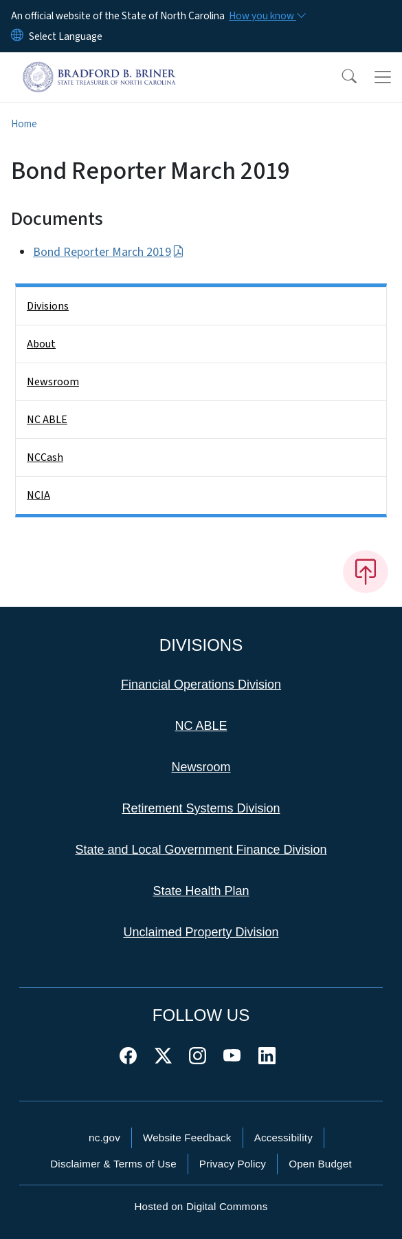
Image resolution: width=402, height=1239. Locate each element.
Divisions (48, 306)
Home (24, 123)
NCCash (45, 457)
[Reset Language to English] (17, 36)
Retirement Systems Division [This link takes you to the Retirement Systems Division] (201, 808)
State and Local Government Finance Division (200, 849)
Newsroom (53, 381)
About (41, 344)
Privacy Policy (232, 1164)
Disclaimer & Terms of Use (113, 1164)
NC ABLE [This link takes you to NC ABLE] (201, 726)
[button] (340, 77)
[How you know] (266, 16)
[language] (65, 36)
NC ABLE (47, 419)
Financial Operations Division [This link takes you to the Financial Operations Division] (201, 684)
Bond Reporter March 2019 (108, 252)
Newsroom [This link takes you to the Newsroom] (200, 767)
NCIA (38, 495)
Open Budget (320, 1164)
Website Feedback (187, 1137)
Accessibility (283, 1137)
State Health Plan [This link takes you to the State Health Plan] (201, 891)
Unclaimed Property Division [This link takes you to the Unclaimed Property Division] (200, 932)
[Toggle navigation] (383, 77)
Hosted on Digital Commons (200, 1206)
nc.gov (104, 1137)
